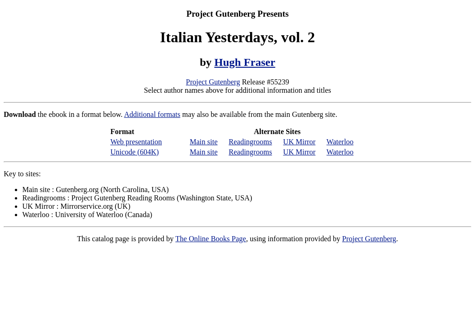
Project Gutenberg (213, 82)
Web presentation (136, 142)
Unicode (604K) (134, 152)
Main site (204, 142)
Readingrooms (250, 142)
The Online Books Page (210, 239)
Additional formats (152, 114)
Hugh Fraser (244, 62)
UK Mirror (299, 142)
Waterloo (340, 142)
